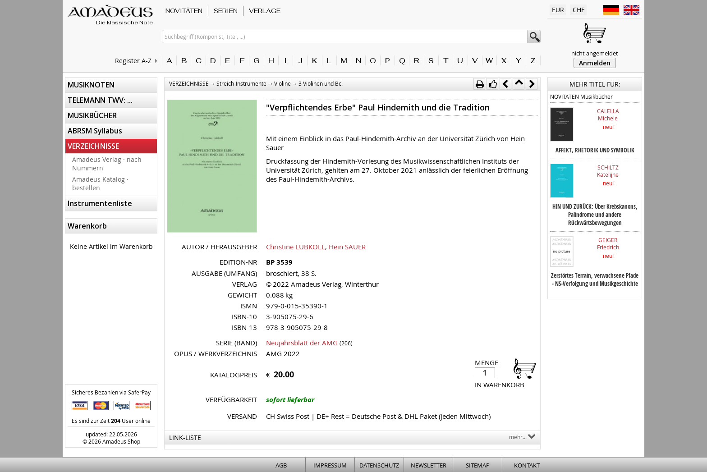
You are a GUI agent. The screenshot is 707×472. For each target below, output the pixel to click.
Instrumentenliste (100, 203)
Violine (282, 83)
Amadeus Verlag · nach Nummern (107, 163)
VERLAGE (264, 11)
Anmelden (595, 63)
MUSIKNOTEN (91, 85)
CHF (578, 9)
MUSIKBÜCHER (92, 115)
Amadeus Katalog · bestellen (100, 183)
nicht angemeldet (594, 53)
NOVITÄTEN (183, 11)
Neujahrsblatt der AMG (302, 342)
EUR (558, 9)
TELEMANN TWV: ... (100, 100)
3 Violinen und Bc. (320, 83)
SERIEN (226, 11)
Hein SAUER (347, 246)
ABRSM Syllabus (95, 131)
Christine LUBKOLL (295, 246)
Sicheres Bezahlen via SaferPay (111, 392)
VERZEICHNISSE (93, 146)
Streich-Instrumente (241, 83)
